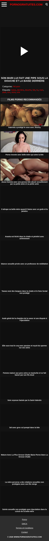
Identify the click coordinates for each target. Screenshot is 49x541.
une (18, 92)
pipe (4, 92)
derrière (20, 90)
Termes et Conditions (24, 528)
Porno (24, 519)
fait (34, 90)
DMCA (24, 524)
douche (28, 90)
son (8, 92)
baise (13, 90)
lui (37, 90)
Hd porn (16, 86)
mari (41, 90)
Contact (24, 532)
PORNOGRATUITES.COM (26, 4)
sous (14, 92)
